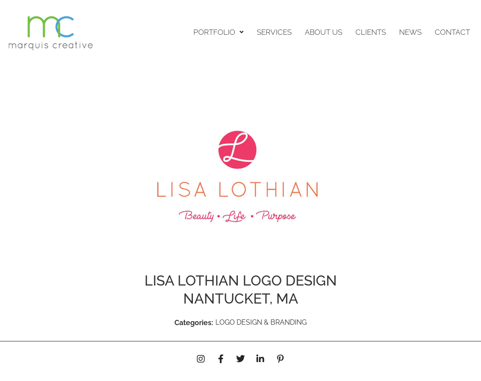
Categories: (193, 323)
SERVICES (274, 32)
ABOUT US (323, 32)
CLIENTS (370, 32)
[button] (218, 32)
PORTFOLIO (218, 32)
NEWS (410, 32)
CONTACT (452, 32)
